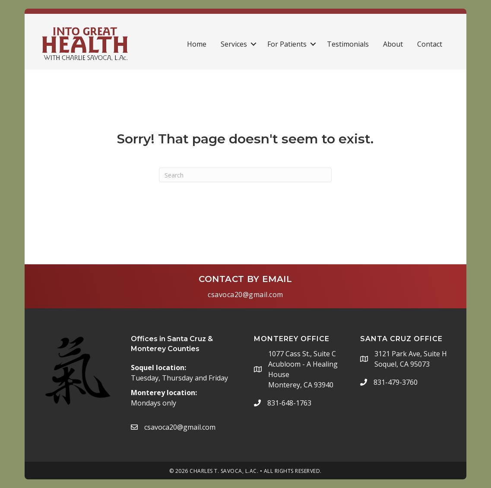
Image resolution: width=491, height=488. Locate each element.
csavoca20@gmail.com (245, 294)
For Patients (287, 44)
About (393, 44)
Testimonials (348, 44)
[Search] (245, 175)
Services (234, 44)
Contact (429, 44)
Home (196, 44)
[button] (253, 44)
